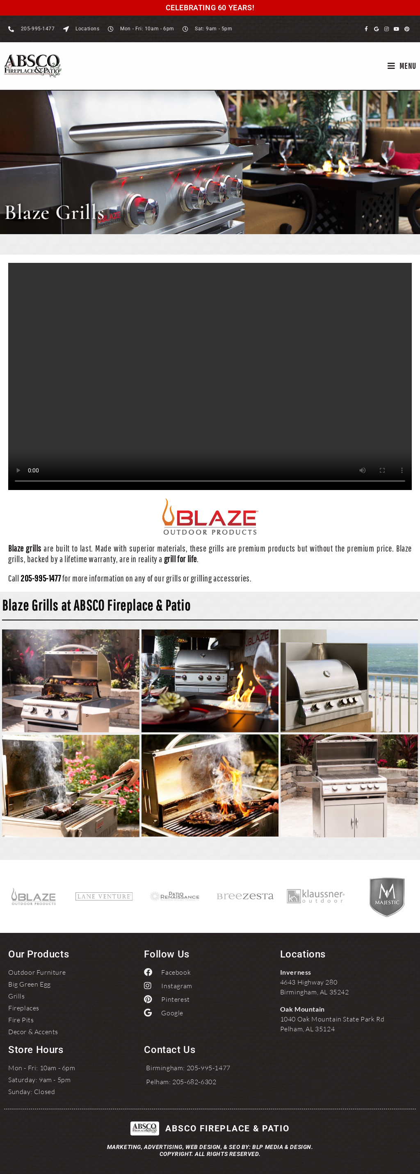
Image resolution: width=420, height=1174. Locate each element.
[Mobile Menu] (402, 66)
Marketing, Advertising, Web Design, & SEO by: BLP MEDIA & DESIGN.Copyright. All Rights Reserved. (210, 1150)
